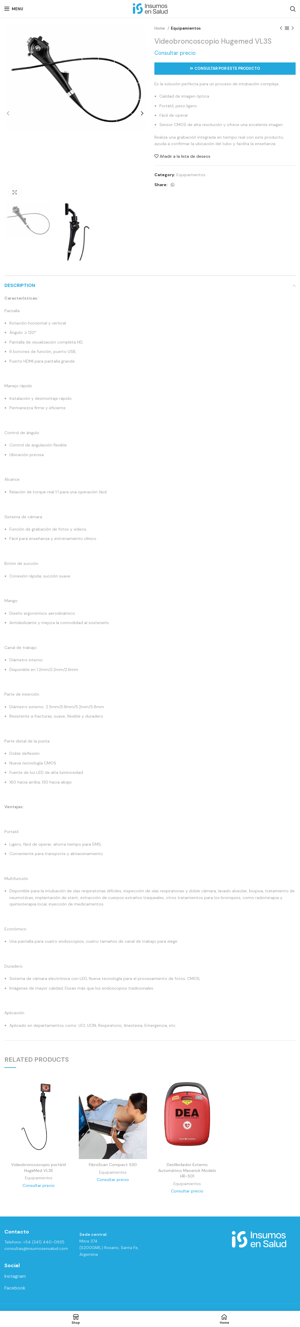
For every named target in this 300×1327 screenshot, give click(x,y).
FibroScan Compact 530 (113, 1164)
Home (160, 28)
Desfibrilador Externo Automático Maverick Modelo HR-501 (187, 1170)
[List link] (37, 1276)
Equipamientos (186, 28)
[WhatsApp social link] (172, 184)
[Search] (293, 9)
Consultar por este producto (225, 68)
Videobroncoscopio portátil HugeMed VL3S (38, 1167)
